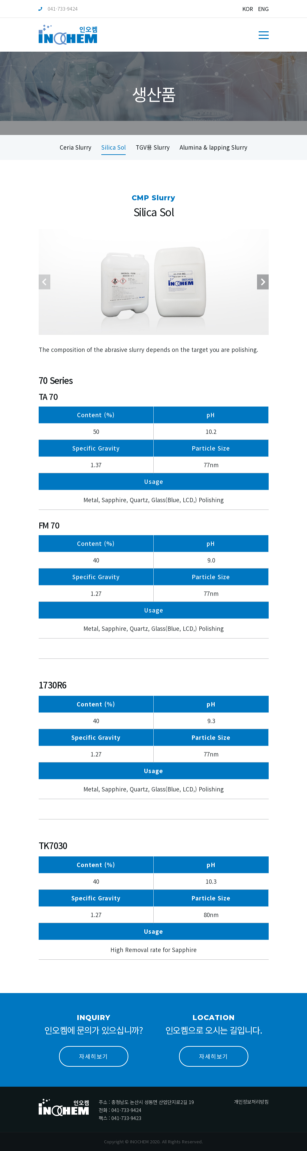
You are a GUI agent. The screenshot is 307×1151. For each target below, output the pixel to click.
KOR (247, 9)
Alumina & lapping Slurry (213, 147)
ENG (263, 9)
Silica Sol (113, 147)
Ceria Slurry (75, 147)
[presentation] (44, 295)
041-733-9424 (58, 8)
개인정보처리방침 (251, 1101)
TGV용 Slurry (153, 147)
